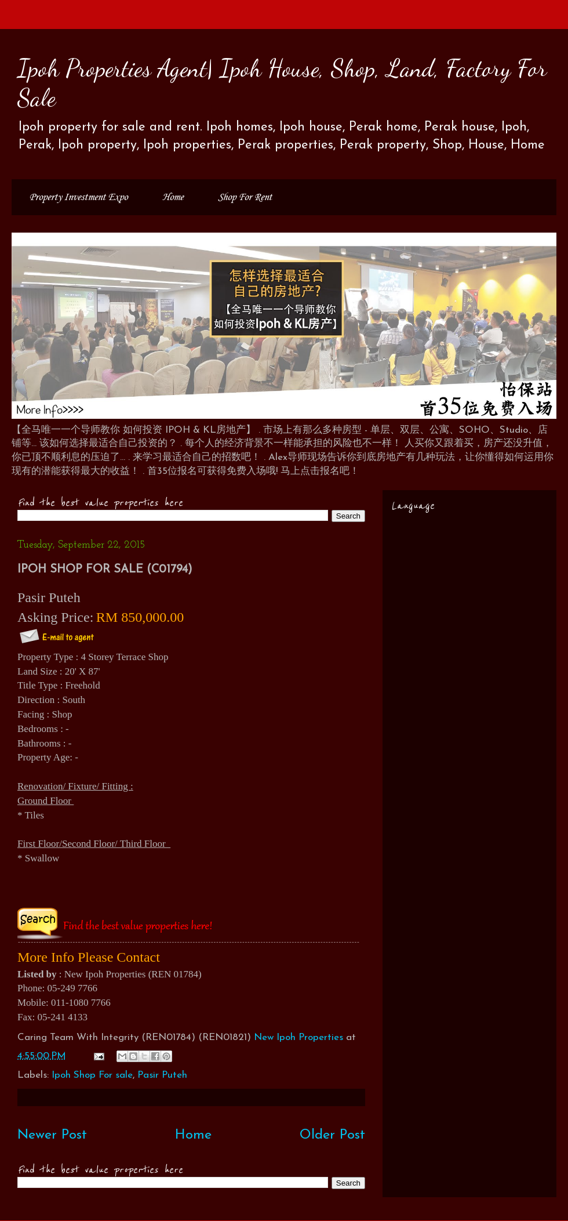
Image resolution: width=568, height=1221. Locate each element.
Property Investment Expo (78, 197)
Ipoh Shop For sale (92, 1075)
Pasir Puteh (162, 1075)
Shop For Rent (245, 197)
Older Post (332, 1135)
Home (172, 197)
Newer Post (52, 1135)
